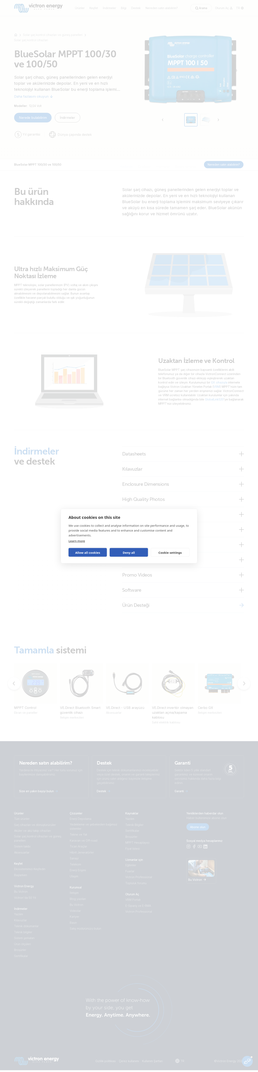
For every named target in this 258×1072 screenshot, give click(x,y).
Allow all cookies (87, 552)
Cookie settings (170, 552)
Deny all (129, 552)
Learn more (77, 541)
